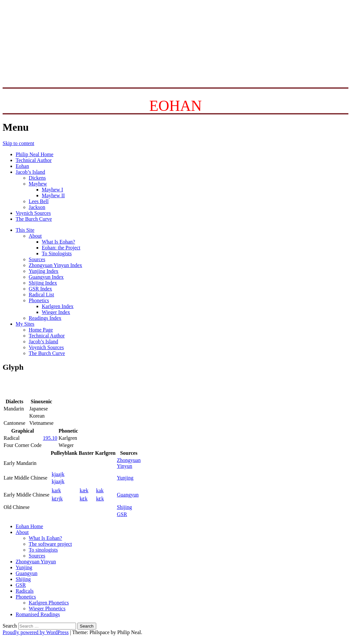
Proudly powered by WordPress (36, 632)
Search (10, 626)
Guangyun (128, 494)
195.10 (50, 438)
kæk (84, 490)
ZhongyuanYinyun (129, 463)
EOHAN (175, 105)
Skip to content (18, 143)
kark (56, 490)
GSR (122, 514)
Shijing (124, 507)
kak (99, 490)
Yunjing (125, 478)
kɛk (83, 498)
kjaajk (58, 474)
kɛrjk (57, 498)
